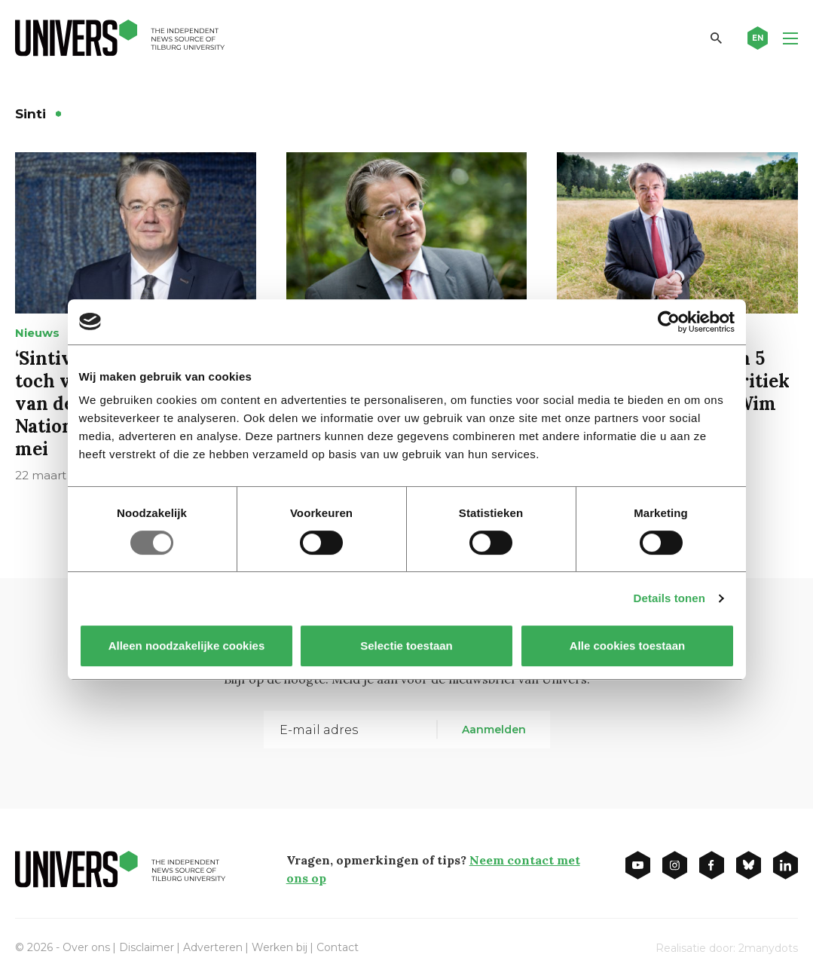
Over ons (86, 947)
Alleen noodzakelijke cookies (186, 645)
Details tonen (669, 598)
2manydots (768, 948)
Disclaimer (146, 947)
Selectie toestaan (406, 645)
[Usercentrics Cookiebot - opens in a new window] (669, 322)
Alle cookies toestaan (626, 645)
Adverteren (213, 947)
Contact (337, 947)
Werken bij (279, 947)
